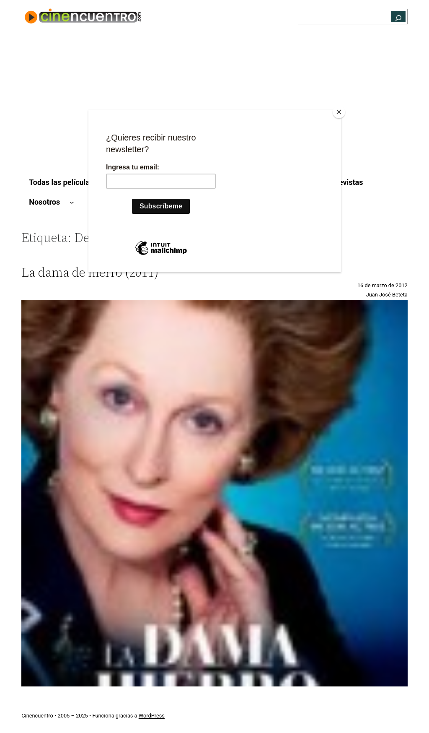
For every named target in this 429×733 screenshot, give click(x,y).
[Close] (339, 112)
